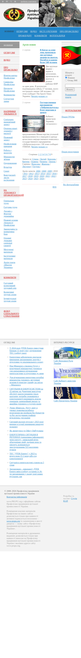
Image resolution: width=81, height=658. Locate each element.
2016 (54, 173)
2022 (53, 176)
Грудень (36, 166)
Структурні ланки (9, 100)
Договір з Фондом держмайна (9, 213)
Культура (8, 167)
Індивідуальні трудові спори (10, 299)
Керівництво (9, 95)
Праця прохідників (70, 152)
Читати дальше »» (39, 96)
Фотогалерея (57, 35)
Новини (9, 31)
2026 (42, 178)
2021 (48, 176)
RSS (54, 187)
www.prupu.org (13, 521)
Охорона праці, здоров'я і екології (11, 131)
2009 (50, 171)
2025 (36, 178)
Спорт (6, 171)
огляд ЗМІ (22, 31)
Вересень (36, 164)
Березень (52, 159)
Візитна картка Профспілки (10, 76)
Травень (34, 161)
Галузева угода (10, 207)
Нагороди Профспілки (9, 89)
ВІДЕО (33, 31)
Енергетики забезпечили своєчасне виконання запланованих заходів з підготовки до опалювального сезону (26, 359)
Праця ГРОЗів (68, 117)
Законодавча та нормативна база (10, 231)
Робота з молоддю (8, 151)
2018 (30, 176)
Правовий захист (8, 138)
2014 (43, 173)
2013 (37, 173)
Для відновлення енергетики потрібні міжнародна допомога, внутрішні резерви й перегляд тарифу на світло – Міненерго (27, 381)
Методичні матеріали (8, 250)
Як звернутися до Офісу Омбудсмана (26, 431)
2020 (42, 176)
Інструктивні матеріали (9, 257)
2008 (44, 171)
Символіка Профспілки (9, 83)
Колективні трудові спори (10, 293)
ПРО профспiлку (69, 31)
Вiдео (7, 60)
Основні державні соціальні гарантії (8, 242)
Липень (52, 161)
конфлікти (40, 35)
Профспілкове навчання (10, 145)
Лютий (43, 159)
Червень (43, 161)
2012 (31, 173)
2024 (30, 178)
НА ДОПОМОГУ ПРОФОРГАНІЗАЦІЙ (14, 192)
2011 (25, 173)
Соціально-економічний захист (9, 122)
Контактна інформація (17, 497)
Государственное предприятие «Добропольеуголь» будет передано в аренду (49, 107)
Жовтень (46, 164)
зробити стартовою (28, 1)
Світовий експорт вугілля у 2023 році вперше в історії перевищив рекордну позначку (27, 424)
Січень (35, 159)
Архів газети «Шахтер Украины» (9, 265)
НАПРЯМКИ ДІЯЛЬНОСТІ (10, 112)
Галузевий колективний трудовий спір (10, 285)
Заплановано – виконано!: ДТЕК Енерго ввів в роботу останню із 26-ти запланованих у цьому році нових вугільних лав (26, 473)
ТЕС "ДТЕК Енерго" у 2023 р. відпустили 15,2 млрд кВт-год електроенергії (23, 456)
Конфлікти (10, 277)
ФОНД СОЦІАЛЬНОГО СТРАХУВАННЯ (11, 313)
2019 (36, 176)
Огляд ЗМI (9, 53)
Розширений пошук (70, 95)
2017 (24, 176)
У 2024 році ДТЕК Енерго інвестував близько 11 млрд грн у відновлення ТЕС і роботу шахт (27, 350)
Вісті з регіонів (48, 31)
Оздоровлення (10, 163)
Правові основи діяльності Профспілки (11, 222)
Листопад (26, 166)
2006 (38, 171)
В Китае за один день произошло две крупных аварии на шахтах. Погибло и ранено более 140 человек (49, 56)
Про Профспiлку (11, 68)
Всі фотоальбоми (71, 184)
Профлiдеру (25, 35)
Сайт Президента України (65, 401)
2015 (48, 173)
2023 (24, 178)
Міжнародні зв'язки (9, 158)
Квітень (25, 161)
